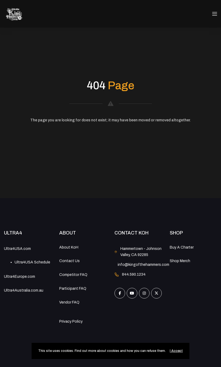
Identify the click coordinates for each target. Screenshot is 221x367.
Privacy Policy (71, 321)
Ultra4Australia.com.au (23, 290)
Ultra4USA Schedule (32, 262)
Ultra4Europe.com (19, 277)
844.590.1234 (134, 274)
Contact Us (69, 261)
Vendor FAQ (69, 302)
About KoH (68, 247)
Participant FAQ (72, 289)
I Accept (176, 351)
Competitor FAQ (73, 275)
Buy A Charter (182, 247)
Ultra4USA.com (17, 249)
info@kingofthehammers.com (143, 265)
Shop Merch (180, 261)
